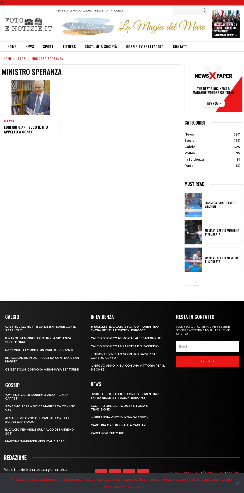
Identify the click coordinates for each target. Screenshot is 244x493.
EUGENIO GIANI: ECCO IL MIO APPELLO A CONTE (26, 129)
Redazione (177, 472)
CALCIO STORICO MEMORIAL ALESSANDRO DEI (126, 338)
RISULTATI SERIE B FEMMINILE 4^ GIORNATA (222, 232)
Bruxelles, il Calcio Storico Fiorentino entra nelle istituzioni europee (225, 29)
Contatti (194, 472)
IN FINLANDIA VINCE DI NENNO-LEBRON (120, 417)
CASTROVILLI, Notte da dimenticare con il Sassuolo (40, 328)
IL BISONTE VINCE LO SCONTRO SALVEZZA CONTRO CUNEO (123, 356)
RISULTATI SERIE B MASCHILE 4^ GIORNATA (222, 260)
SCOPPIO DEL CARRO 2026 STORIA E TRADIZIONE (119, 407)
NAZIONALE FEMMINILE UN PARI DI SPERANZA (39, 350)
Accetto (226, 480)
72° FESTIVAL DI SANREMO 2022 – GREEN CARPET (37, 396)
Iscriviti (207, 361)
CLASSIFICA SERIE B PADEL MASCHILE (220, 205)
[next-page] (196, 282)
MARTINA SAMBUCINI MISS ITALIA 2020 (35, 441)
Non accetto (112, 486)
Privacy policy (133, 486)
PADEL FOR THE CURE (107, 433)
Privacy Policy (213, 472)
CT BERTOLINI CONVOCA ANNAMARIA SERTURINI (42, 369)
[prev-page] (188, 282)
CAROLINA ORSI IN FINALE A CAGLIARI (119, 425)
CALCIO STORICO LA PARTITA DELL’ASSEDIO (125, 346)
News (9, 120)
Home (8, 58)
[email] (207, 346)
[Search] (204, 10)
